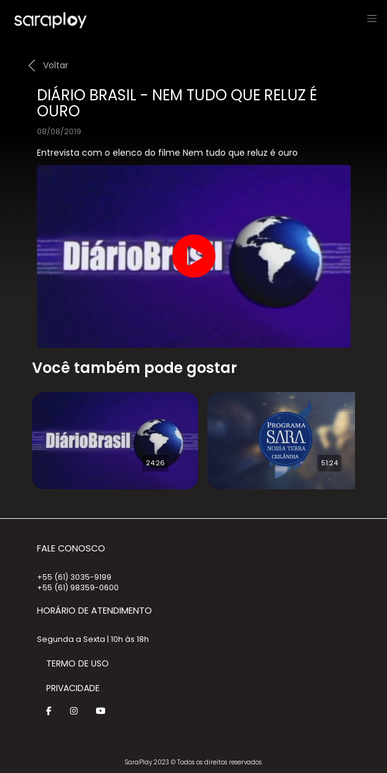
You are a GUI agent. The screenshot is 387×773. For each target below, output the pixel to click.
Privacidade (73, 688)
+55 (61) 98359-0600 (78, 587)
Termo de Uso (77, 663)
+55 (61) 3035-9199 (74, 577)
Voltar (55, 65)
